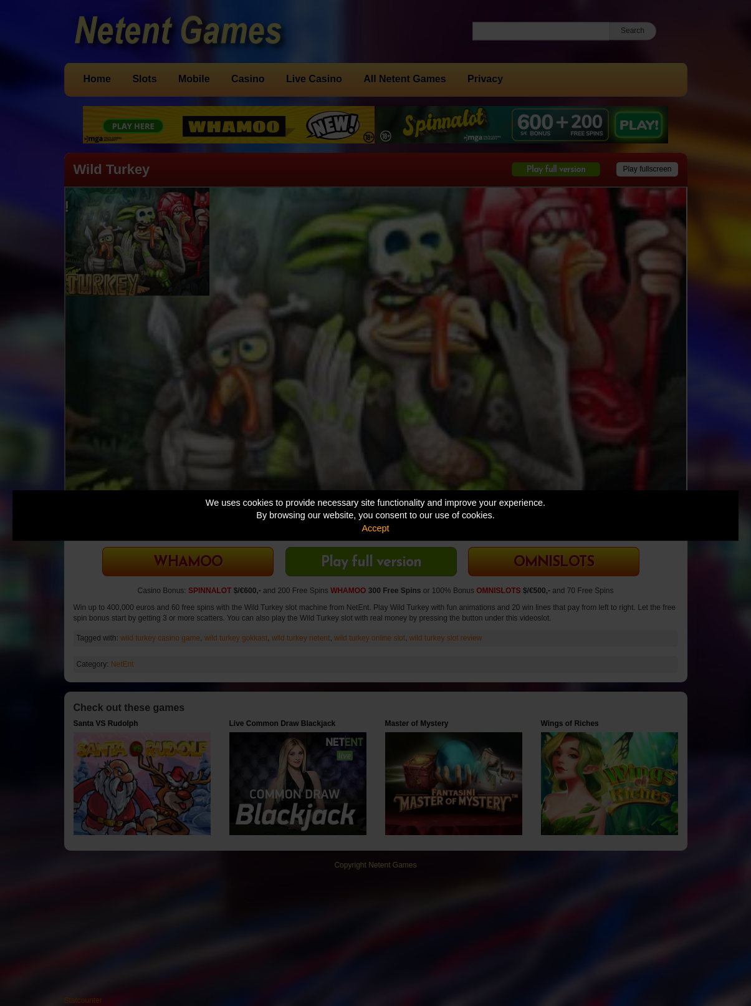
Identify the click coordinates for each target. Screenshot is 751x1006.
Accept (376, 528)
